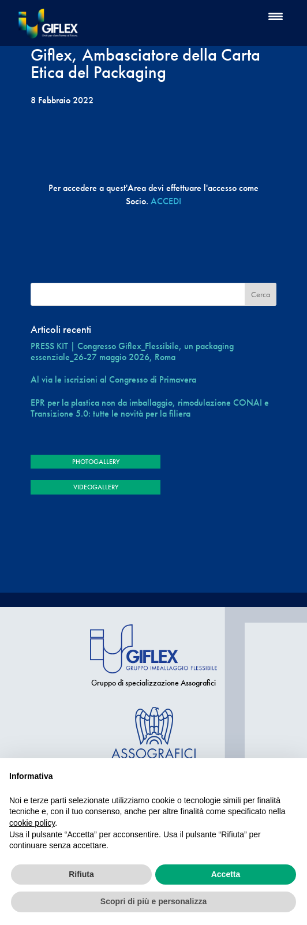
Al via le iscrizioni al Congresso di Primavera (113, 379)
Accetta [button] (226, 874)
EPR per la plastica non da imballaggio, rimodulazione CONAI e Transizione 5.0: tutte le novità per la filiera (150, 408)
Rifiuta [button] (81, 874)
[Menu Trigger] (275, 16)
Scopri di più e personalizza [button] (153, 901)
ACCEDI (166, 201)
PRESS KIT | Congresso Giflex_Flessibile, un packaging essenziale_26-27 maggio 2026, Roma (132, 351)
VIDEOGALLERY (95, 487)
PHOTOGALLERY (95, 461)
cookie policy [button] (32, 822)
